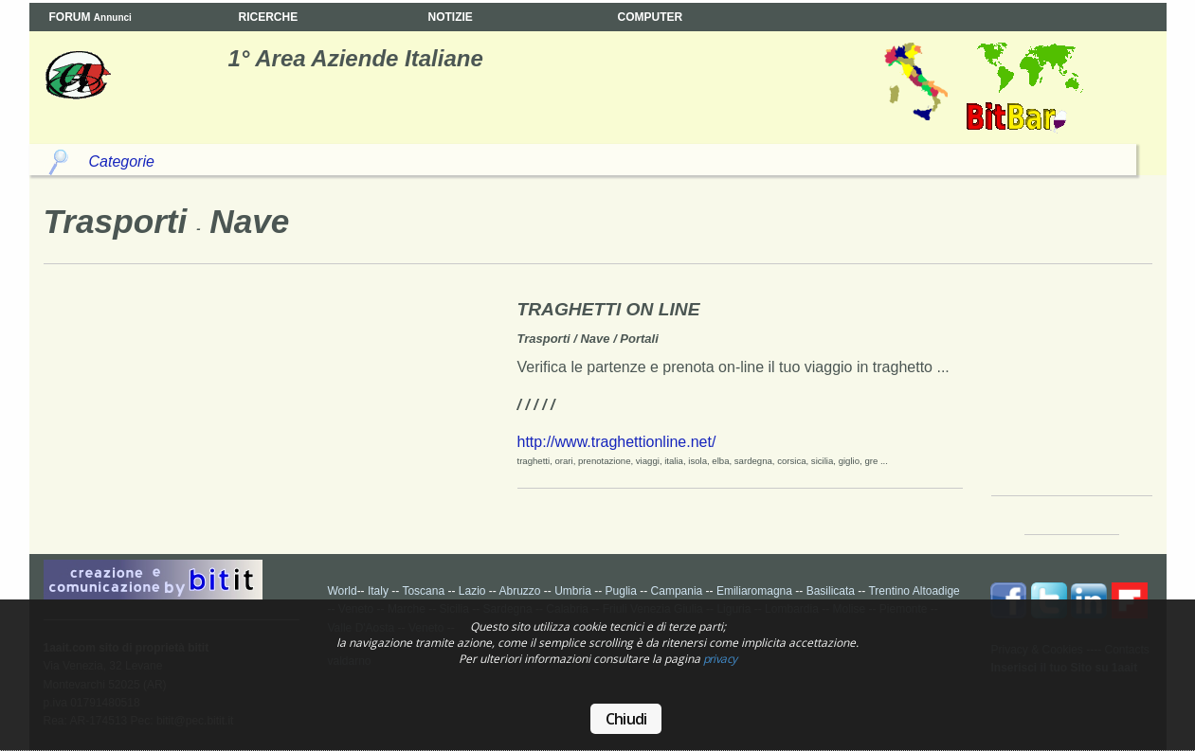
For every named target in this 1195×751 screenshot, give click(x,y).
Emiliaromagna (754, 591)
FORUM (90, 17)
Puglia (621, 591)
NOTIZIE (450, 17)
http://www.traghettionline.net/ (616, 442)
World (342, 591)
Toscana (423, 591)
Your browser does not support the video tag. (1076, 391)
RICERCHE (269, 17)
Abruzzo (519, 591)
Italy (378, 591)
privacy (720, 659)
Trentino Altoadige (913, 591)
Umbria (572, 591)
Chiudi (626, 718)
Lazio (472, 591)
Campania (677, 591)
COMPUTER (650, 17)
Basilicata (830, 591)
